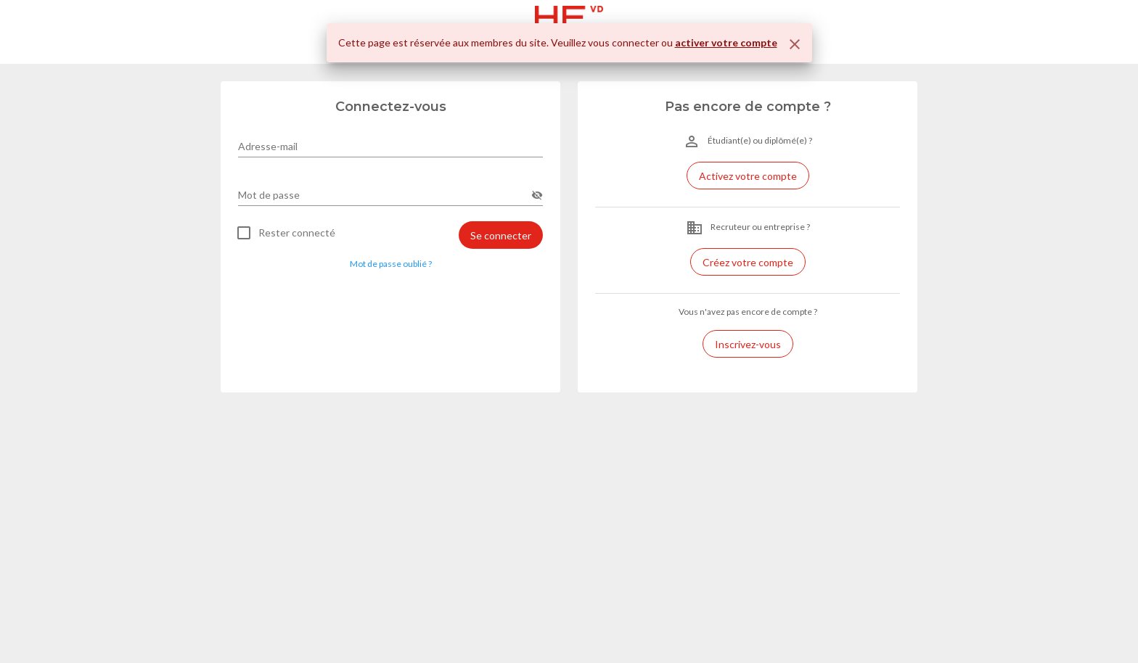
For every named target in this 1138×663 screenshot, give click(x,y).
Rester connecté (296, 233)
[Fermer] (795, 44)
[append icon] (537, 195)
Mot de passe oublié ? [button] (391, 263)
